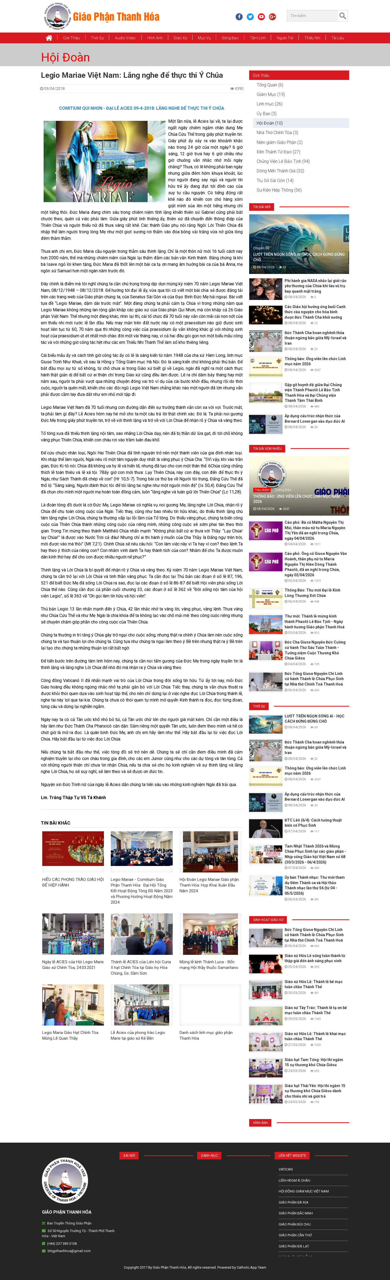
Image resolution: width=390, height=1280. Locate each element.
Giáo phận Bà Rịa (293, 1202)
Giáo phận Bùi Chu (295, 1224)
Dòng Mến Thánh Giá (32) (280, 170)
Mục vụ (204, 38)
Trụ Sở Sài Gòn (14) (275, 180)
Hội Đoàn (65, 57)
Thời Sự (97, 38)
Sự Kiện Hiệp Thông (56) (279, 190)
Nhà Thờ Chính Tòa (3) (277, 132)
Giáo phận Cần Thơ (295, 1235)
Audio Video (125, 38)
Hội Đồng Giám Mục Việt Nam (304, 1191)
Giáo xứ (180, 38)
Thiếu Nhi (312, 38)
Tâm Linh (258, 38)
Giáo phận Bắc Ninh (296, 1213)
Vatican (286, 1169)
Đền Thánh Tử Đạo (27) (278, 151)
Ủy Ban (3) (267, 113)
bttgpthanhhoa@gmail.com (69, 1251)
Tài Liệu (337, 38)
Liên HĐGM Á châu (294, 1180)
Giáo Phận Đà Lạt (294, 1246)
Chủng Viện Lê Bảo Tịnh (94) (283, 161)
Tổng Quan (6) (270, 85)
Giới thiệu (71, 38)
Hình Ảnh (155, 38)
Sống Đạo (230, 38)
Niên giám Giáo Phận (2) (280, 142)
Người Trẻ (285, 38)
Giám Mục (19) (271, 94)
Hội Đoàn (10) (270, 123)
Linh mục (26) (269, 103)
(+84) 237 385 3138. (62, 1244)
